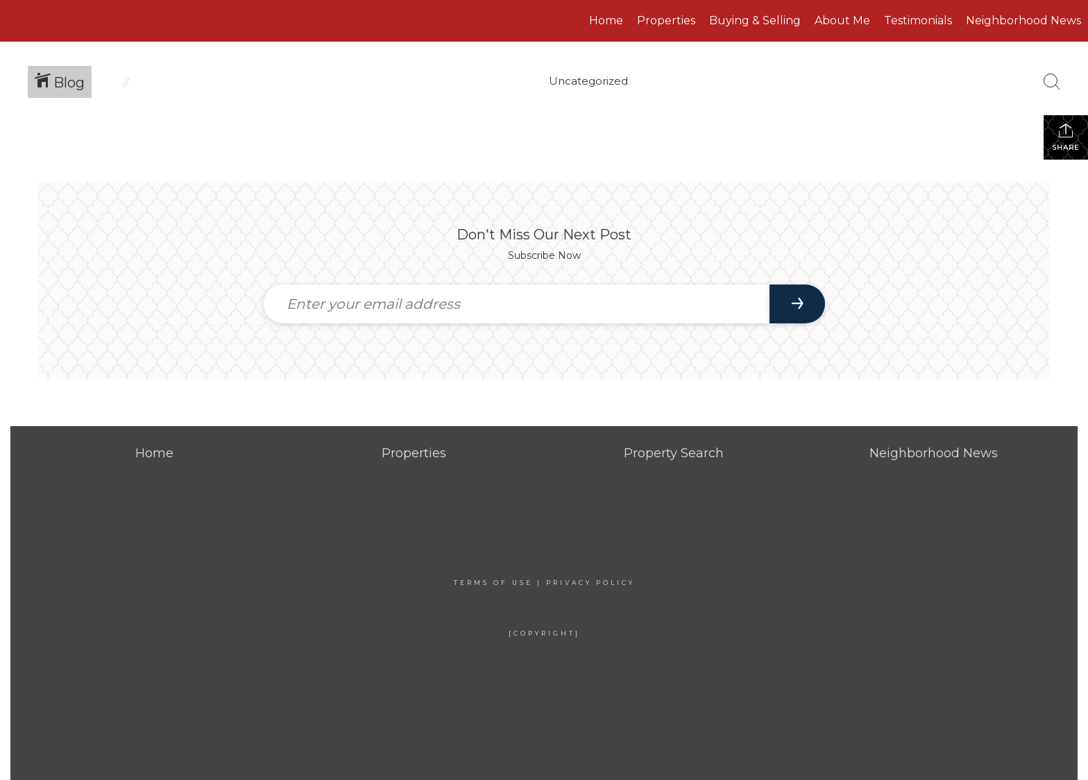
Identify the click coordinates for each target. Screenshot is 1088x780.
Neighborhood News (1023, 20)
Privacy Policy (590, 582)
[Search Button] (1052, 82)
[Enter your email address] (517, 304)
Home (606, 20)
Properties (666, 20)
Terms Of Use (493, 582)
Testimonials (918, 20)
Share (1066, 137)
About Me (842, 20)
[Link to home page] (94, 21)
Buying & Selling (755, 20)
